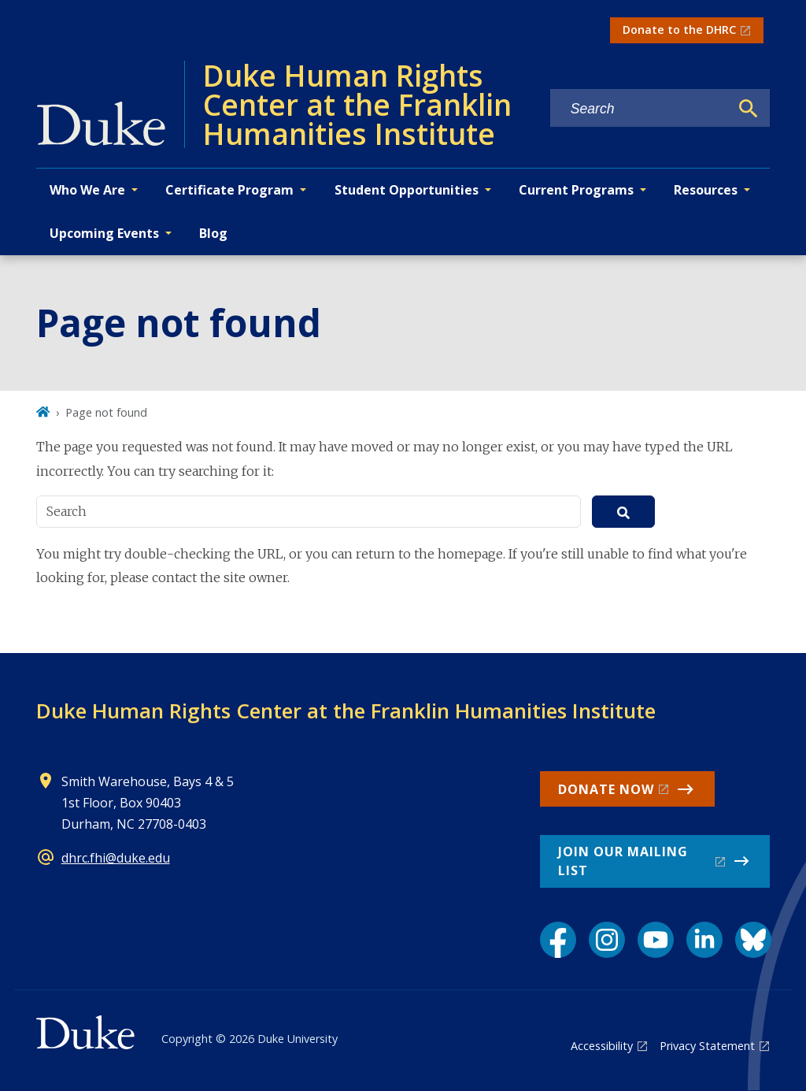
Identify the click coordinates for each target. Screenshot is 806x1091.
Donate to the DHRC (679, 29)
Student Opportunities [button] (407, 190)
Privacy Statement (707, 1045)
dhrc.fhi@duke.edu (115, 857)
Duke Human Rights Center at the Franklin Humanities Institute (346, 710)
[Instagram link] (607, 940)
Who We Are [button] (87, 190)
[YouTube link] (656, 940)
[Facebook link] (558, 940)
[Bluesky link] (753, 940)
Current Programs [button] (576, 190)
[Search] (748, 108)
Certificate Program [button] (229, 190)
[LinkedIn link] (704, 940)
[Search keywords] (640, 109)
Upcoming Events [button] (104, 233)
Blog (213, 233)
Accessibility (602, 1045)
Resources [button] (706, 190)
